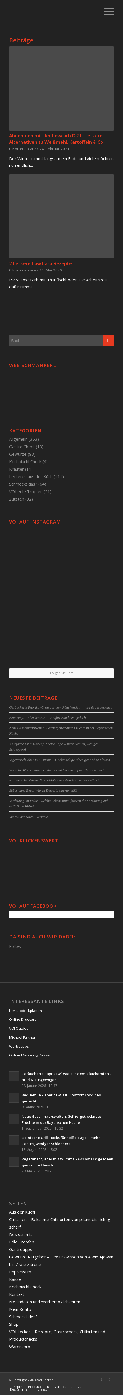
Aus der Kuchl (22, 1212)
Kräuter (16, 469)
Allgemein (18, 439)
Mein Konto (20, 1309)
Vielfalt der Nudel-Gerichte (28, 817)
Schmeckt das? (23, 484)
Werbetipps (19, 1046)
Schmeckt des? (23, 1316)
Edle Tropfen (21, 1242)
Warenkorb (19, 1346)
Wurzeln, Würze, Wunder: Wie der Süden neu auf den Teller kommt (56, 770)
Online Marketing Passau (30, 1055)
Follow (15, 946)
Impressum (20, 1272)
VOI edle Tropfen (25, 491)
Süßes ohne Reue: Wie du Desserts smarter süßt (43, 791)
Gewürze (18, 454)
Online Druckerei (23, 1019)
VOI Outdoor (19, 1028)
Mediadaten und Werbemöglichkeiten (44, 1301)
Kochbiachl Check (25, 461)
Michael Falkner (22, 1037)
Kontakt (16, 1294)
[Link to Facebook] (101, 1379)
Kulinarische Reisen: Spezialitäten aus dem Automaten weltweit (54, 780)
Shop (14, 1324)
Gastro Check (22, 446)
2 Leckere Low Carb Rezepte (40, 263)
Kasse (15, 1279)
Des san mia (20, 1234)
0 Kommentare (22, 148)
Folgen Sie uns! (61, 673)
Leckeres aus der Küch (30, 476)
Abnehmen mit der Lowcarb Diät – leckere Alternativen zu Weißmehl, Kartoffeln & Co (56, 138)
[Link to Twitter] (110, 1379)
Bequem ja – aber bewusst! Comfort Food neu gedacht (48, 718)
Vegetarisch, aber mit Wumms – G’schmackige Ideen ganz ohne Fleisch (59, 760)
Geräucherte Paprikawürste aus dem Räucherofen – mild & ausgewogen (60, 707)
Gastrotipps (20, 1249)
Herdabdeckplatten (25, 1010)
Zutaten (16, 499)
